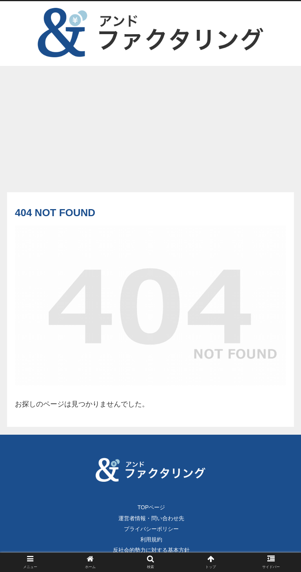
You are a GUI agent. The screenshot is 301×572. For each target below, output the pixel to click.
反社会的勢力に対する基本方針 (151, 550)
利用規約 (151, 539)
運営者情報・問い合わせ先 (151, 518)
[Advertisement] (150, 130)
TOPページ (151, 507)
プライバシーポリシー (151, 529)
